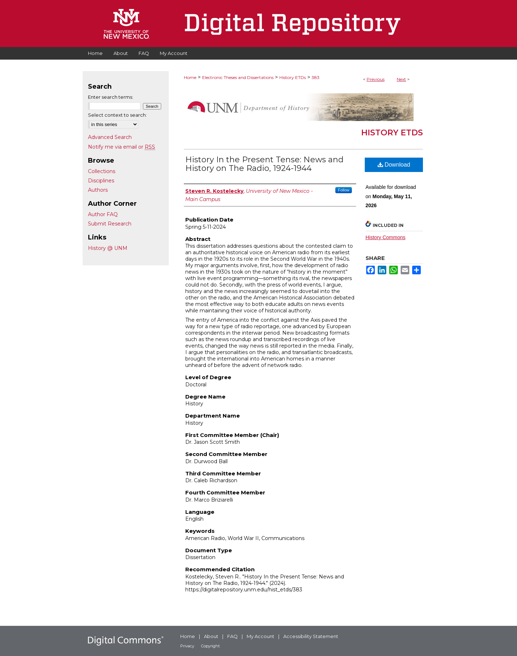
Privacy (187, 645)
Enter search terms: (110, 97)
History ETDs (292, 77)
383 (316, 77)
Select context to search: (117, 115)
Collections (101, 171)
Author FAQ (103, 214)
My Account (260, 636)
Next (401, 79)
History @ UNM (107, 248)
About (211, 636)
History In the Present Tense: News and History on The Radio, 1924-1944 (264, 164)
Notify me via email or (121, 147)
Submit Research (109, 223)
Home (190, 77)
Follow (343, 190)
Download (394, 165)
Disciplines (101, 180)
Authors (98, 190)
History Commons (385, 237)
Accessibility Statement (310, 636)
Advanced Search (110, 137)
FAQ (232, 636)
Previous (376, 79)
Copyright (210, 645)
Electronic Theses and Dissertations (238, 77)
